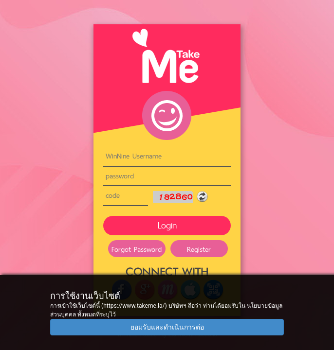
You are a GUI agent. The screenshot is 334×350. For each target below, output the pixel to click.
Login (167, 225)
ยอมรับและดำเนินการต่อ (167, 327)
